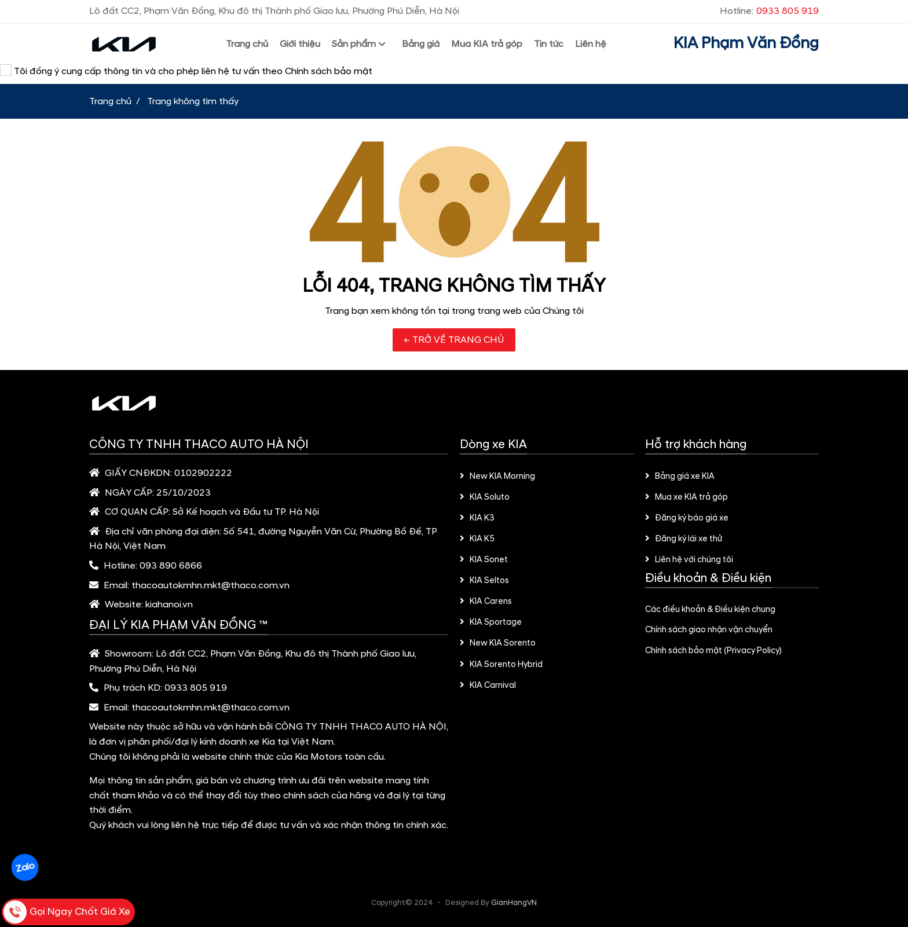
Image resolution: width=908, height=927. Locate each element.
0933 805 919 (195, 688)
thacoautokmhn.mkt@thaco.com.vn (210, 585)
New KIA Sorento (498, 643)
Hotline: (769, 11)
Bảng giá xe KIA (680, 476)
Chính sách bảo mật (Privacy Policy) (713, 651)
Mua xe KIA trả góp (686, 497)
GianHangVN (514, 902)
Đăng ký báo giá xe (686, 518)
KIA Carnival (488, 685)
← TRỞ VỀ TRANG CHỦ (454, 340)
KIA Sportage (491, 622)
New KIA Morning (497, 476)
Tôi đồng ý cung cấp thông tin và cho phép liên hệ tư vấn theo (186, 70)
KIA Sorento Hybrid (501, 664)
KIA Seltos (484, 581)
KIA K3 (477, 518)
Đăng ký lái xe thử (683, 539)
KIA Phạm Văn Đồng (746, 43)
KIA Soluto (485, 497)
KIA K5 (477, 539)
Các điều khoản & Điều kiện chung (710, 609)
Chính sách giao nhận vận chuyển (708, 630)
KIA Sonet (484, 560)
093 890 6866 (171, 565)
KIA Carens (486, 601)
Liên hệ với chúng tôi (689, 560)
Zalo (24, 867)
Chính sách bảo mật (328, 71)
